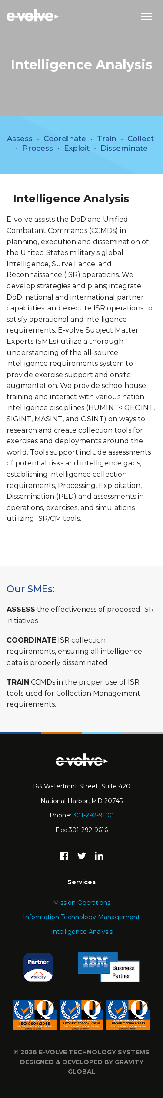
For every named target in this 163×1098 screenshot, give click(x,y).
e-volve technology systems (94, 1052)
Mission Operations (81, 903)
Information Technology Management (81, 917)
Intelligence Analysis (82, 932)
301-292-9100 (93, 815)
